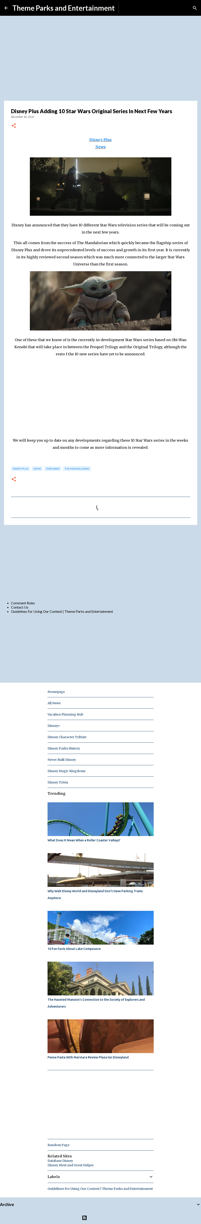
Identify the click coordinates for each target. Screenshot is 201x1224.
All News (54, 703)
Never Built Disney (62, 760)
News (100, 146)
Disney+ (54, 726)
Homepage (56, 692)
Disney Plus (100, 139)
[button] (13, 126)
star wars (52, 468)
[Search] (194, 8)
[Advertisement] (100, 563)
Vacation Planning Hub (65, 714)
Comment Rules (23, 603)
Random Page (58, 1145)
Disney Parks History (64, 748)
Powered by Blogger (100, 1218)
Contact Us (19, 607)
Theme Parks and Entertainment (63, 8)
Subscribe (129, 8)
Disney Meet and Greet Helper (71, 1165)
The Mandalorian (77, 468)
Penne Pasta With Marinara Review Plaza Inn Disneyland (88, 1057)
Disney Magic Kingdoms (66, 771)
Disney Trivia (58, 782)
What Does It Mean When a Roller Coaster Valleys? (84, 840)
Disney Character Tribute (67, 737)
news (37, 468)
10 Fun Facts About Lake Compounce (74, 949)
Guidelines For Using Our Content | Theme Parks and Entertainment (62, 611)
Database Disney (60, 1161)
